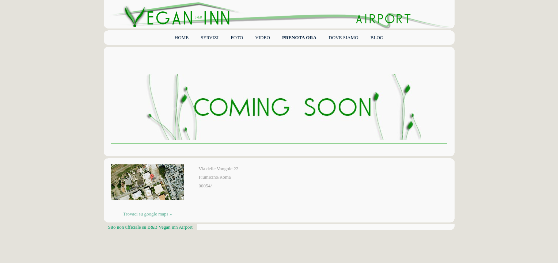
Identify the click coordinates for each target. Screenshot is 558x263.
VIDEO (262, 37)
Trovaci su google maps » (147, 214)
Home (182, 37)
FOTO (237, 37)
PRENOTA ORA (299, 37)
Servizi (210, 37)
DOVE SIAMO (343, 37)
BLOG (377, 37)
